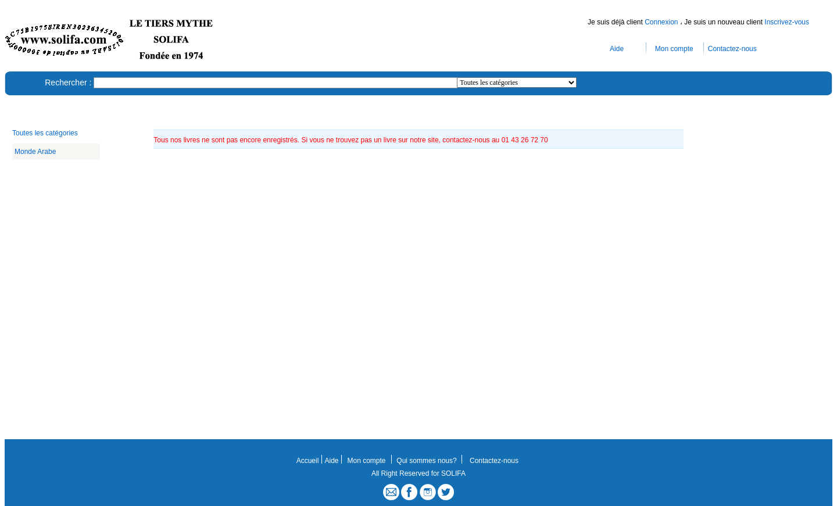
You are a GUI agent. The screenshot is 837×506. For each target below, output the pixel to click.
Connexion (662, 22)
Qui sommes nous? (426, 461)
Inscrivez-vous (786, 22)
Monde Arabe (35, 152)
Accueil (307, 461)
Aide (617, 49)
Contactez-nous (732, 49)
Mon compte (674, 49)
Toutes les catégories (45, 133)
